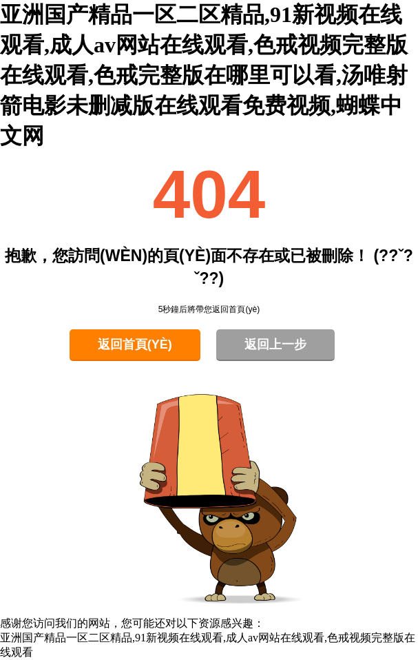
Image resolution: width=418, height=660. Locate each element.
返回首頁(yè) (135, 344)
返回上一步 (275, 344)
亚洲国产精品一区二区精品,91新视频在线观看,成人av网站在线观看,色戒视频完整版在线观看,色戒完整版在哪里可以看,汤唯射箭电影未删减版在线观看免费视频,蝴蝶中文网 (204, 75)
